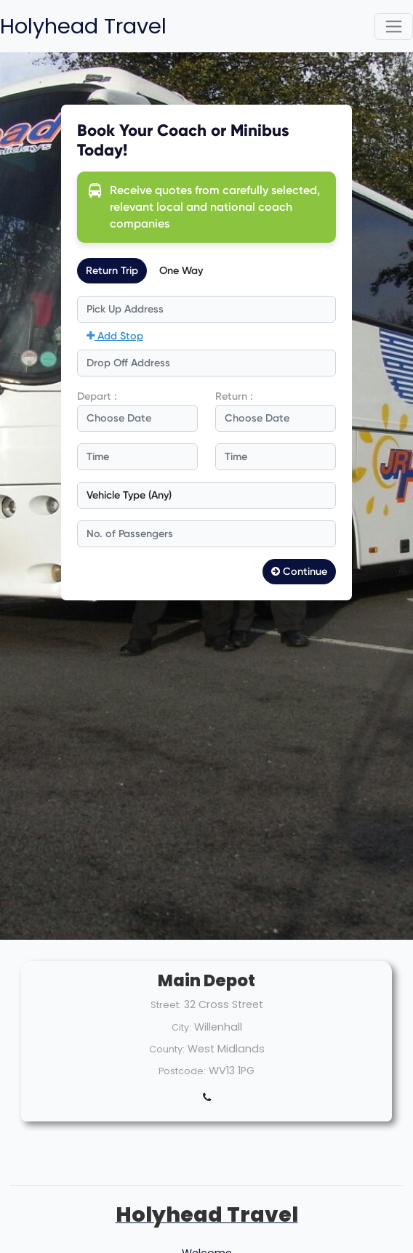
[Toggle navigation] (393, 26)
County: (167, 1049)
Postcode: (182, 1071)
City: (181, 1027)
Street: (166, 1005)
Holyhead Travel (83, 26)
